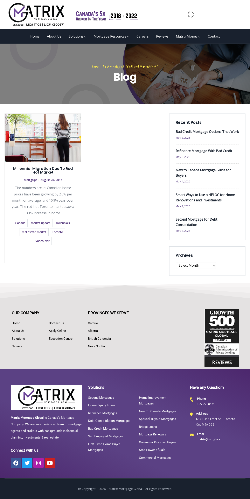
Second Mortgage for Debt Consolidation (196, 222)
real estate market (34, 232)
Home (35, 36)
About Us (54, 36)
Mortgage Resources (111, 36)
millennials (63, 223)
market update (40, 223)
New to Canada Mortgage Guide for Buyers (203, 173)
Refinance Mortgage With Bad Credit (204, 151)
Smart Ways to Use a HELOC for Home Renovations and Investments (205, 197)
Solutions (77, 36)
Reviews (162, 36)
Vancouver (42, 241)
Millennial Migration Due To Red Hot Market (43, 170)
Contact (214, 36)
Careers (143, 36)
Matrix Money (188, 36)
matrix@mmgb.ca (208, 439)
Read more (43, 253)
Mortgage (30, 180)
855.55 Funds (206, 404)
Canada (20, 223)
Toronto (57, 232)
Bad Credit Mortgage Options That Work (207, 131)
